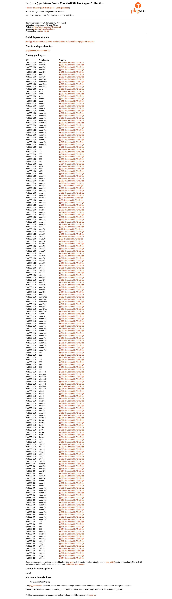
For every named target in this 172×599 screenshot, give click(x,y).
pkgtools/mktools (72, 43)
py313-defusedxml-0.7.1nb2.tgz (71, 68)
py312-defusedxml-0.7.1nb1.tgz (71, 194)
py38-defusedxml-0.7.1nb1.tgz (71, 199)
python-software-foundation (44, 30)
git (48, 32)
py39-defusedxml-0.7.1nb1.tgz (71, 201)
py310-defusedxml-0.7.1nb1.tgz (71, 189)
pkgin (72, 563)
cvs (41, 32)
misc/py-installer (59, 43)
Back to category (33, 8)
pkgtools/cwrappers (86, 43)
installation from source (75, 565)
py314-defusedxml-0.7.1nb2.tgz (71, 71)
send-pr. (92, 596)
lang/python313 (32, 52)
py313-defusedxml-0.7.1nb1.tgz (71, 197)
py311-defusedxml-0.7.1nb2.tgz (71, 64)
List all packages (62, 8)
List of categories (47, 8)
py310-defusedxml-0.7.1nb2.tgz (71, 80)
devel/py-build (46, 43)
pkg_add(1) (110, 563)
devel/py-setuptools (33, 43)
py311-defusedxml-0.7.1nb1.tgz (71, 192)
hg (45, 32)
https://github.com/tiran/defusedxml (47, 28)
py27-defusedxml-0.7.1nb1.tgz (71, 187)
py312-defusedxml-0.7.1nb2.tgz (71, 66)
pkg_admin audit (35, 587)
